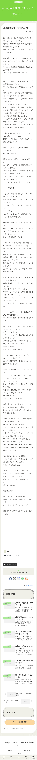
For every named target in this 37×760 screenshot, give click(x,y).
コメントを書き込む (19, 722)
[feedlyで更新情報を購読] (22, 579)
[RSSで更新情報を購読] (26, 579)
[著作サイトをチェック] (10, 579)
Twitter (10, 750)
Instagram (27, 750)
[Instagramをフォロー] (18, 579)
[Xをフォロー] (14, 579)
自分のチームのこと (10, 564)
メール (18, 753)
